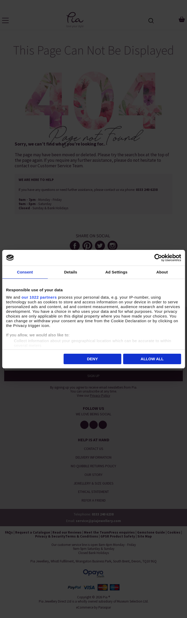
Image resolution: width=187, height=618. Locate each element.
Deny (92, 359)
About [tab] (162, 272)
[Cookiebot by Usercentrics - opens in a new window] (158, 258)
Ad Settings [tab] (116, 272)
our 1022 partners (39, 297)
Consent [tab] (25, 272)
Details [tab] (70, 272)
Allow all (152, 359)
